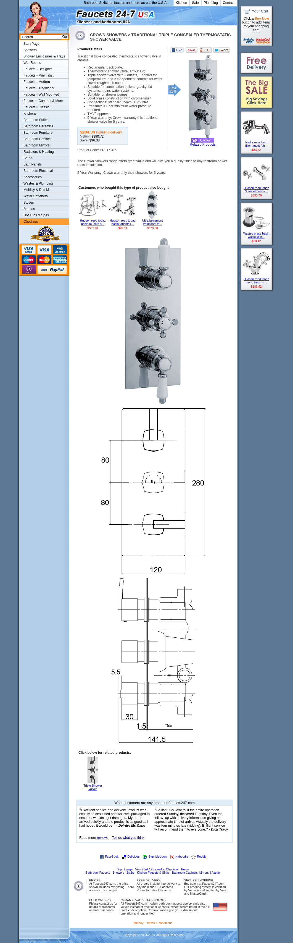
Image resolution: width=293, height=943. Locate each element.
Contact (228, 3)
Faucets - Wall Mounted (41, 94)
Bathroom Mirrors (36, 145)
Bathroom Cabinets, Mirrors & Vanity (196, 872)
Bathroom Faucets (98, 872)
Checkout (30, 222)
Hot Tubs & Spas (36, 215)
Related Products (203, 144)
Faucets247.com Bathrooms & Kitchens (72, 14)
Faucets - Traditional (38, 88)
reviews (103, 838)
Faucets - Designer (37, 69)
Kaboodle (181, 856)
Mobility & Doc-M (36, 190)
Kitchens (29, 113)
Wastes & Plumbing (38, 183)
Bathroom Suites (35, 120)
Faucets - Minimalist (38, 75)
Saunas (29, 209)
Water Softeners (35, 196)
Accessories (32, 177)
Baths (27, 158)
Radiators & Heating (38, 152)
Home (185, 869)
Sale (195, 3)
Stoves (28, 202)
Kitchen (181, 3)
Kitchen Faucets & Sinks (153, 872)
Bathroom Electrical (38, 171)
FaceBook (111, 856)
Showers (30, 50)
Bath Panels (32, 164)
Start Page (31, 44)
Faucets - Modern (36, 82)
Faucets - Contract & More (43, 101)
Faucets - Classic (36, 107)
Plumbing (211, 3)
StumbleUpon (157, 856)
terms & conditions (159, 922)
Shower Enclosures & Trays (44, 56)
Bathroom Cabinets (37, 139)
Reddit (201, 856)
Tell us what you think (128, 838)
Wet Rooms (32, 63)
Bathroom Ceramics (38, 126)
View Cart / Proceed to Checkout (157, 869)
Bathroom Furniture (37, 133)
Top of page (125, 869)
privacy (139, 922)
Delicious (133, 856)
